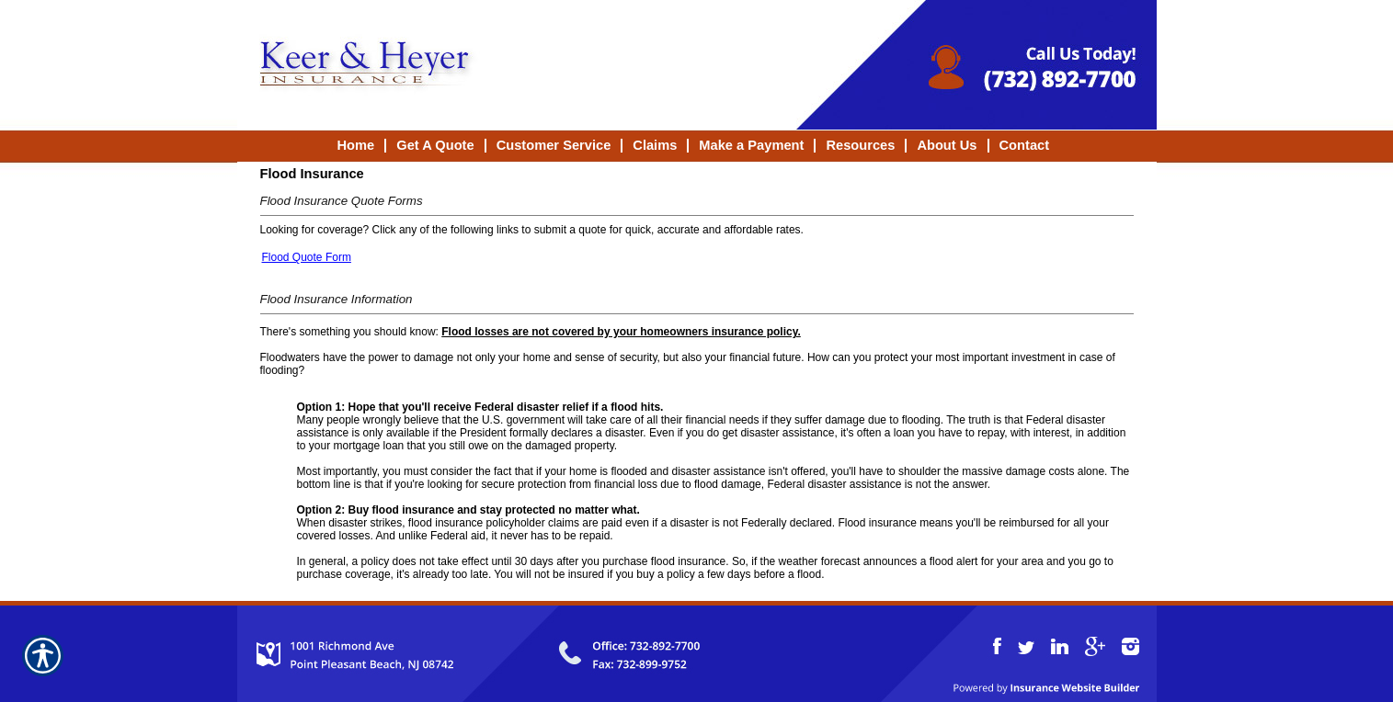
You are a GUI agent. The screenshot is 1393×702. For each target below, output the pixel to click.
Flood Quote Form (306, 257)
